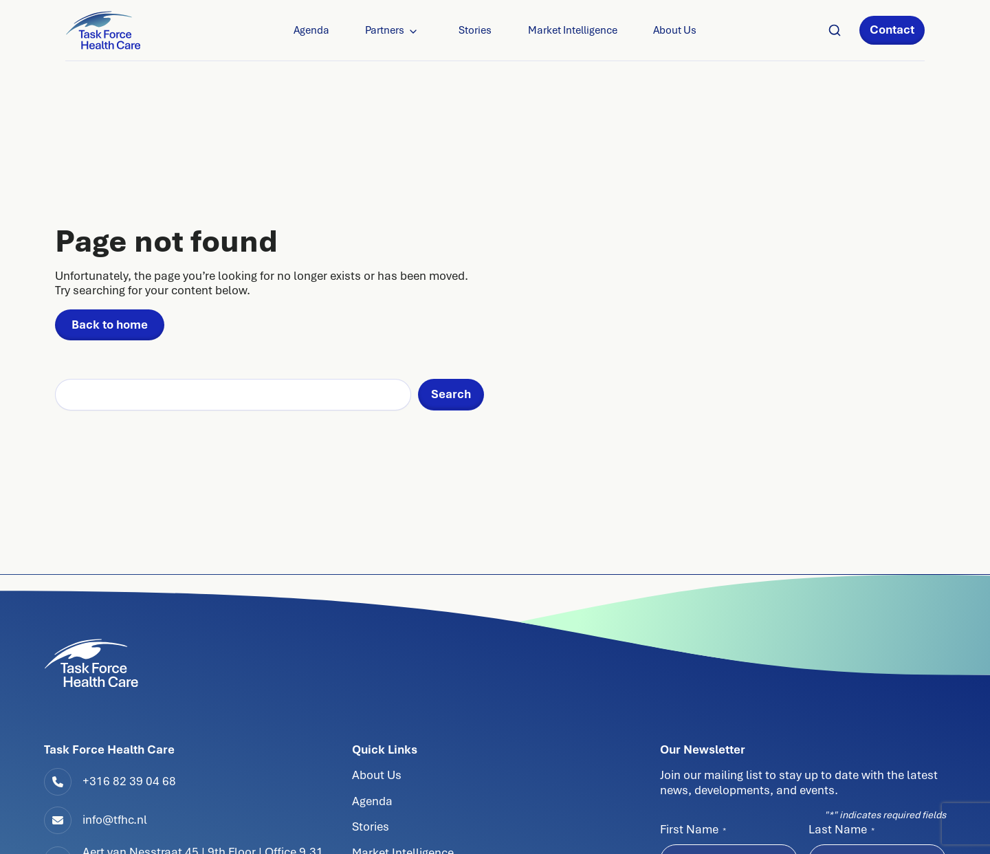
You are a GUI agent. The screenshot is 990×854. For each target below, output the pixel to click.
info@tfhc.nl (114, 819)
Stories (475, 30)
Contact (892, 29)
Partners (384, 30)
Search (451, 394)
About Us (674, 30)
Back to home (110, 324)
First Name (693, 829)
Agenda (311, 30)
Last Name (841, 829)
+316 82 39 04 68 (129, 781)
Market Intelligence (572, 30)
